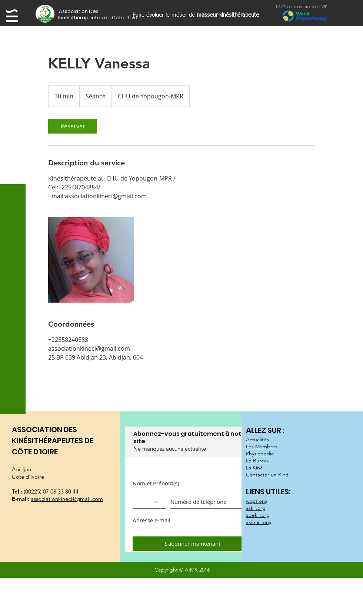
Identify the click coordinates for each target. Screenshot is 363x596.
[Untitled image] (91, 260)
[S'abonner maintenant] (192, 543)
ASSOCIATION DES (44, 429)
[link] (72, 126)
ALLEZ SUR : (266, 430)
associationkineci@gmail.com (67, 498)
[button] (91, 11)
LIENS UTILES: (269, 491)
